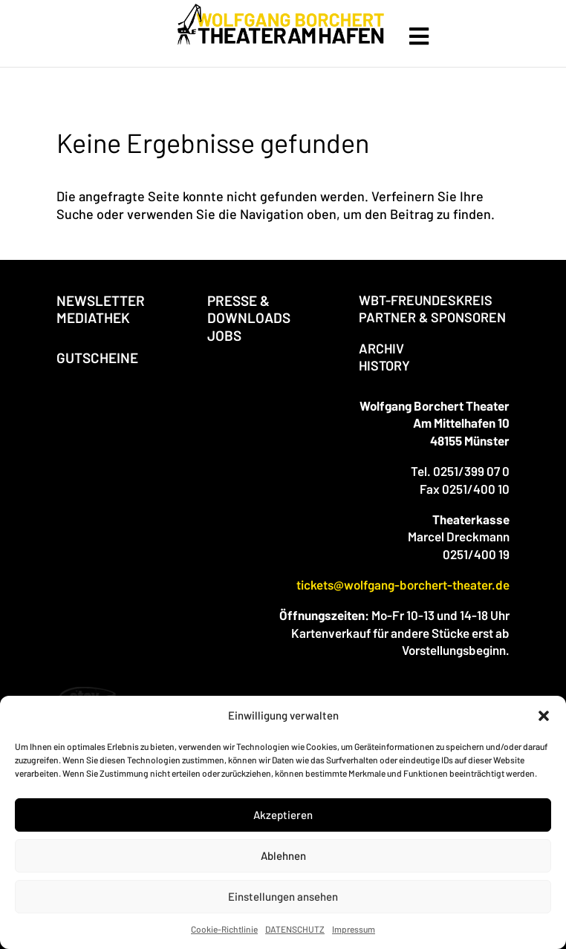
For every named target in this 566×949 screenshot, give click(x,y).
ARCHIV (381, 348)
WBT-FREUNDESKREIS (425, 300)
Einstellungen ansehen (283, 896)
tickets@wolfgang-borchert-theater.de (403, 584)
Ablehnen (283, 855)
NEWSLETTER (100, 300)
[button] (543, 715)
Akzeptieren (283, 814)
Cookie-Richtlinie (224, 929)
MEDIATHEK (93, 317)
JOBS (224, 335)
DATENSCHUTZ (295, 929)
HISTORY (384, 365)
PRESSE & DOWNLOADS (248, 309)
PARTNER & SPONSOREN (432, 317)
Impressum (353, 929)
